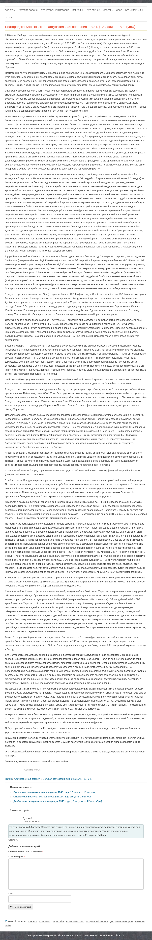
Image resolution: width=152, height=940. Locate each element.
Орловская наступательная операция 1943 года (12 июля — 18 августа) (54, 792)
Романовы (139, 921)
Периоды (77, 10)
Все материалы (134, 10)
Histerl (8, 779)
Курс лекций (93, 10)
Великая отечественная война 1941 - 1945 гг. (67, 779)
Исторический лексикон (97, 921)
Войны (8, 925)
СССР (119, 10)
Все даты (10, 10)
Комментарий (16, 856)
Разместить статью (75, 921)
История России (28, 10)
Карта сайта (58, 921)
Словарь (108, 10)
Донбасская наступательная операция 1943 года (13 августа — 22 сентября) (57, 801)
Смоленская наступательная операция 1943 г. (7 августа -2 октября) (52, 796)
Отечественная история (55, 10)
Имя (10, 893)
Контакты (32, 921)
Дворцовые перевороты (121, 921)
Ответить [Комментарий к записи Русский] (13, 840)
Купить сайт (44, 921)
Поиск (8, 17)
